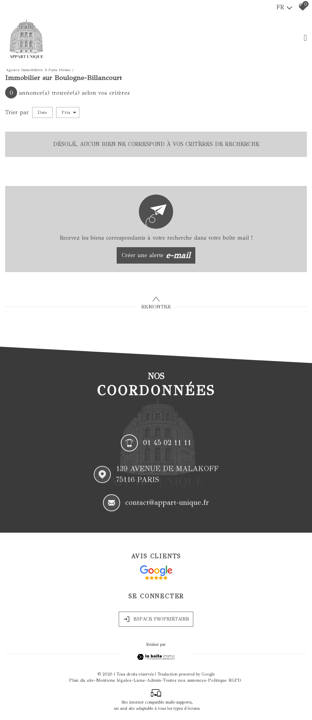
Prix (69, 112)
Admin (154, 680)
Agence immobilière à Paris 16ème (38, 70)
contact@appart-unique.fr (167, 504)
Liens (139, 680)
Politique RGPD (224, 680)
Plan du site (81, 680)
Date (42, 112)
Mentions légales (113, 680)
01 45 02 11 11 (167, 443)
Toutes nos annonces (184, 680)
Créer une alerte (156, 255)
